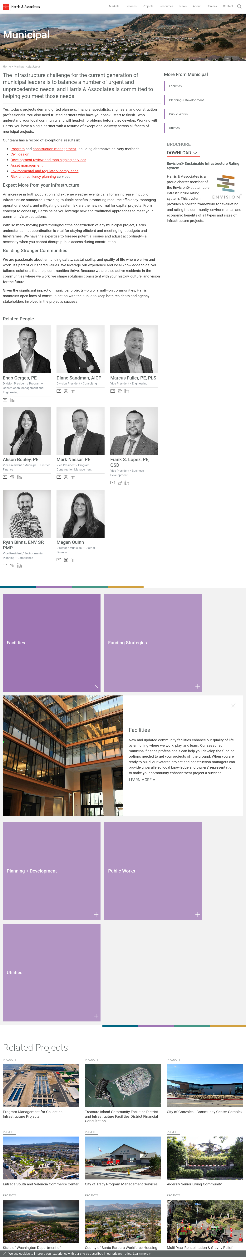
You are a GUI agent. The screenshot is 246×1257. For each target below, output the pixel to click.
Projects (143, 6)
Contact (227, 6)
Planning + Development (189, 100)
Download (182, 152)
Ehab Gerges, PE (20, 378)
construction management (54, 149)
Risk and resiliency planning (33, 176)
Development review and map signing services (48, 160)
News (180, 6)
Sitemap (107, 1241)
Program (18, 149)
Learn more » (142, 1253)
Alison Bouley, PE (20, 459)
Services (125, 6)
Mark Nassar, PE (73, 459)
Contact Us (13, 1211)
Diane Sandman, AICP (79, 378)
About (195, 6)
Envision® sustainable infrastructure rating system (188, 193)
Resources (163, 6)
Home (7, 66)
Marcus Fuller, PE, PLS (133, 378)
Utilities (175, 128)
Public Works (179, 114)
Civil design (20, 154)
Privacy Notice (91, 1241)
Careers (210, 6)
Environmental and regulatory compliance (44, 171)
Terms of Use (73, 1241)
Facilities (176, 86)
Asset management (27, 165)
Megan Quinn (70, 542)
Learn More (142, 739)
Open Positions (98, 1219)
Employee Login (123, 1241)
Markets (108, 6)
